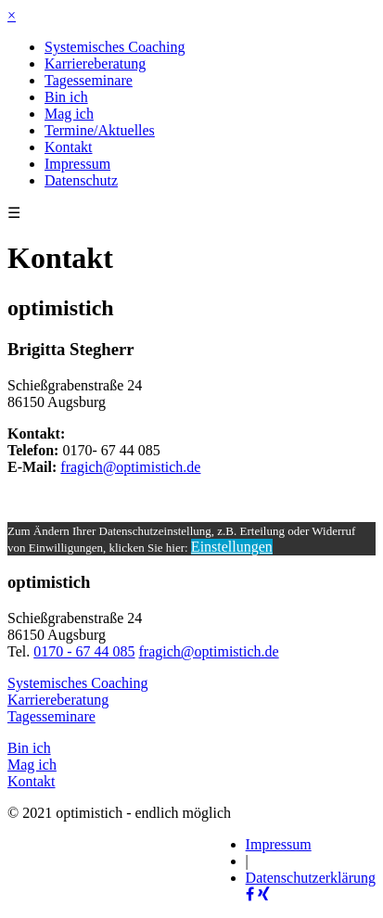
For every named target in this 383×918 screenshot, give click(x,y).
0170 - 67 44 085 (83, 651)
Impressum (77, 164)
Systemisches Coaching (115, 47)
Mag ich (69, 113)
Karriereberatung (95, 63)
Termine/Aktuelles (100, 130)
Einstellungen (232, 547)
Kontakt (69, 147)
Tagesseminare (89, 80)
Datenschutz (81, 180)
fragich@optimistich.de (130, 467)
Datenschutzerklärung (311, 878)
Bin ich (66, 97)
